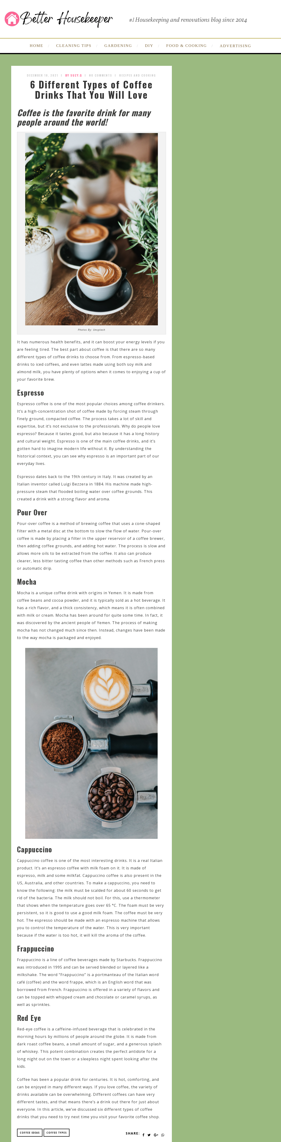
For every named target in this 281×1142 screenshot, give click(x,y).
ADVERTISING (235, 46)
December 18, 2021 (42, 75)
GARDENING (118, 45)
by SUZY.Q (73, 75)
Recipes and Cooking (137, 75)
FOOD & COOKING (186, 45)
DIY (149, 45)
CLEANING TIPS (74, 45)
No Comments (100, 75)
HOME (36, 45)
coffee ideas (30, 1132)
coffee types (56, 1132)
